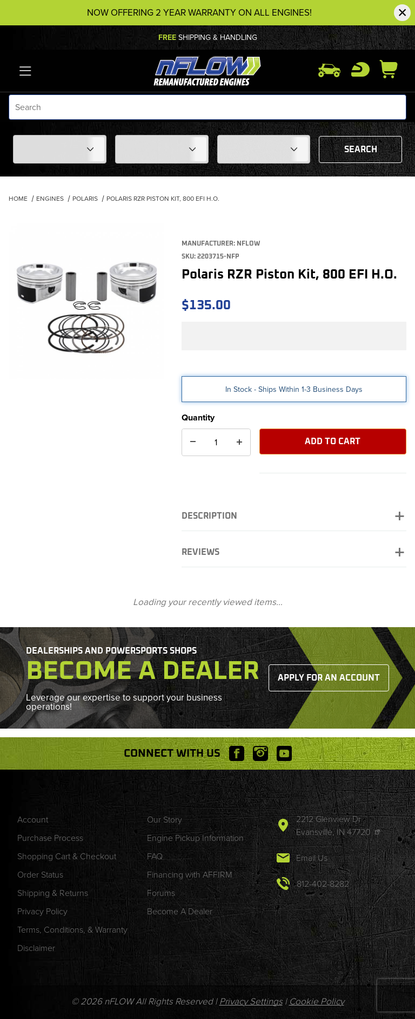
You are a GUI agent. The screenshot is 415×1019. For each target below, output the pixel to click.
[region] (86, 407)
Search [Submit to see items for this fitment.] (360, 149)
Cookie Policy (316, 1001)
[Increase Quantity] (239, 442)
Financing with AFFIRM (189, 874)
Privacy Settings (251, 1001)
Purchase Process (50, 838)
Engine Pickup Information (195, 838)
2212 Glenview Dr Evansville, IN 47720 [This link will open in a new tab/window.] (334, 825)
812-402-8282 (323, 884)
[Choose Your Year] (264, 149)
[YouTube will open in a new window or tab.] (284, 753)
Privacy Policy (42, 911)
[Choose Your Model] (162, 149)
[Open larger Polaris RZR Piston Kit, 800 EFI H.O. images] (86, 301)
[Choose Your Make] (59, 149)
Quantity (198, 417)
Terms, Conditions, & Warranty (72, 929)
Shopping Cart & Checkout (66, 856)
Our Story (164, 819)
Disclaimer (36, 948)
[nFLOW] (207, 70)
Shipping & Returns (52, 893)
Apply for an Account (329, 678)
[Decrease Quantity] (193, 442)
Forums (161, 893)
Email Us (311, 858)
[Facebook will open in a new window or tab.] (236, 753)
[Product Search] (207, 107)
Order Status (40, 874)
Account (32, 819)
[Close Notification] (402, 12)
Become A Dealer (179, 911)
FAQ (155, 856)
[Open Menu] (26, 70)
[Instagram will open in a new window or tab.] (260, 753)
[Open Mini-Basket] (392, 69)
